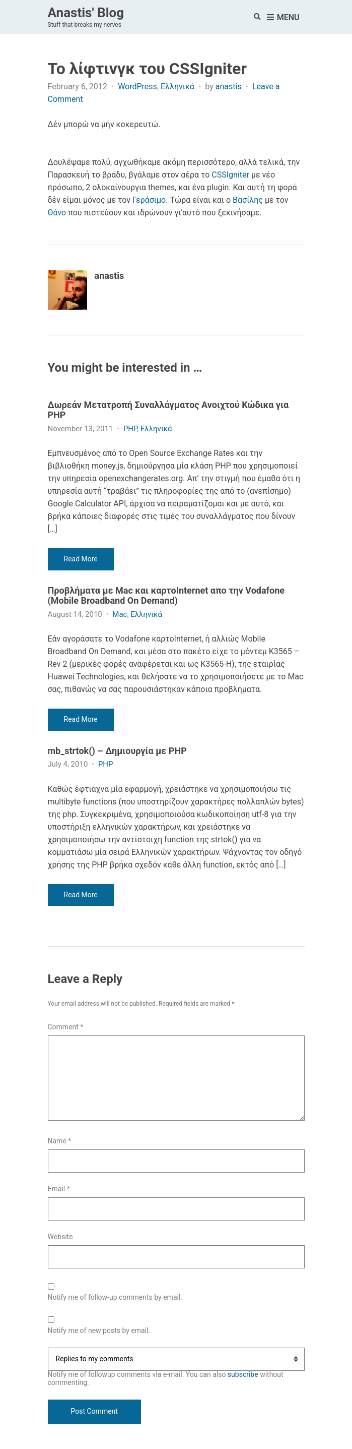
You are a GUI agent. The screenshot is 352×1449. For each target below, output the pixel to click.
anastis (229, 86)
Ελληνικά (177, 86)
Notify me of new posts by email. (99, 1331)
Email (59, 1189)
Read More (81, 559)
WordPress (137, 86)
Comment (66, 1027)
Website (60, 1237)
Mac (119, 614)
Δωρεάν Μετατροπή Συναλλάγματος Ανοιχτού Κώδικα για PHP (168, 410)
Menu (283, 18)
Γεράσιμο (149, 200)
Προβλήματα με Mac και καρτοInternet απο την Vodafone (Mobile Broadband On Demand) (166, 595)
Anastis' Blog (86, 12)
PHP (130, 428)
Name (60, 1141)
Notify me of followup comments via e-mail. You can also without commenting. (176, 1367)
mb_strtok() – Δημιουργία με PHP (117, 750)
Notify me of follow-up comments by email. (115, 1297)
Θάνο (57, 212)
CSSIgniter (230, 175)
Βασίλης (248, 200)
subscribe (243, 1374)
